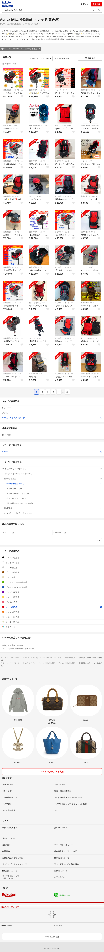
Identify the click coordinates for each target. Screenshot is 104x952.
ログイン (84, 4)
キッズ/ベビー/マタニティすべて (53, 474)
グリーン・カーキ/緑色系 (52, 582)
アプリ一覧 (57, 926)
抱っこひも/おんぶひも (63, 125)
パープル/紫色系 (52, 592)
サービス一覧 (6, 926)
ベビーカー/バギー (61, 90)
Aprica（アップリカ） (12, 49)
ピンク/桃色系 (52, 602)
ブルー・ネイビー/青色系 (52, 587)
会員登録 (96, 4)
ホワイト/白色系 (52, 562)
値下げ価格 (52, 435)
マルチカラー (52, 627)
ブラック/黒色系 (52, 557)
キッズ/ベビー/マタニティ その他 (53, 513)
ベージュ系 (52, 577)
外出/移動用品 (32, 49)
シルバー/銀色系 (52, 617)
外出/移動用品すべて (54, 483)
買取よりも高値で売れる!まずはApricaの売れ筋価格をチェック (52, 647)
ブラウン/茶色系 (52, 572)
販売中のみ (33, 58)
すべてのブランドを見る (52, 771)
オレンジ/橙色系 (52, 612)
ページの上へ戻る (52, 937)
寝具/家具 (53, 508)
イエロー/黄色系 (52, 597)
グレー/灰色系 (52, 567)
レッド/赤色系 (52, 607)
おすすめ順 (46, 58)
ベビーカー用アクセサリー (54, 493)
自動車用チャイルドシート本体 (13, 90)
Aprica (52, 452)
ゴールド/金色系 (52, 622)
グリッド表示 (61, 58)
